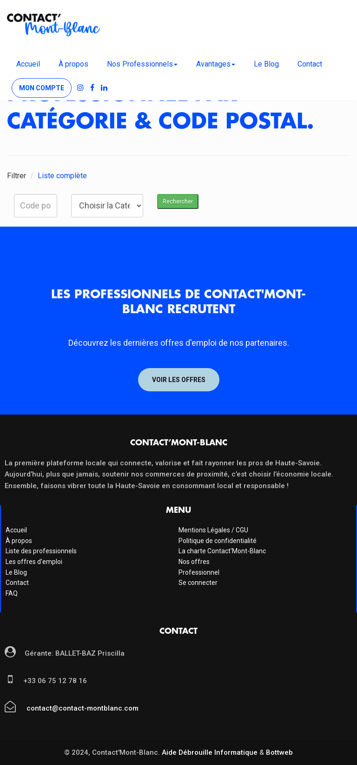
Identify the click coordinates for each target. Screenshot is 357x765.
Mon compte (41, 88)
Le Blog (266, 64)
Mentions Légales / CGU (213, 530)
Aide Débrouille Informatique (210, 752)
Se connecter (198, 582)
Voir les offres (178, 379)
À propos (73, 64)
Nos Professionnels (142, 64)
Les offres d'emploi (34, 561)
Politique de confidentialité (217, 540)
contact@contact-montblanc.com (82, 708)
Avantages (215, 64)
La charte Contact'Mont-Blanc (222, 551)
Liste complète (62, 175)
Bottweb (279, 752)
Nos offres (194, 561)
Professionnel (198, 572)
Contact (310, 64)
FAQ (12, 593)
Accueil (28, 64)
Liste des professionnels (41, 551)
